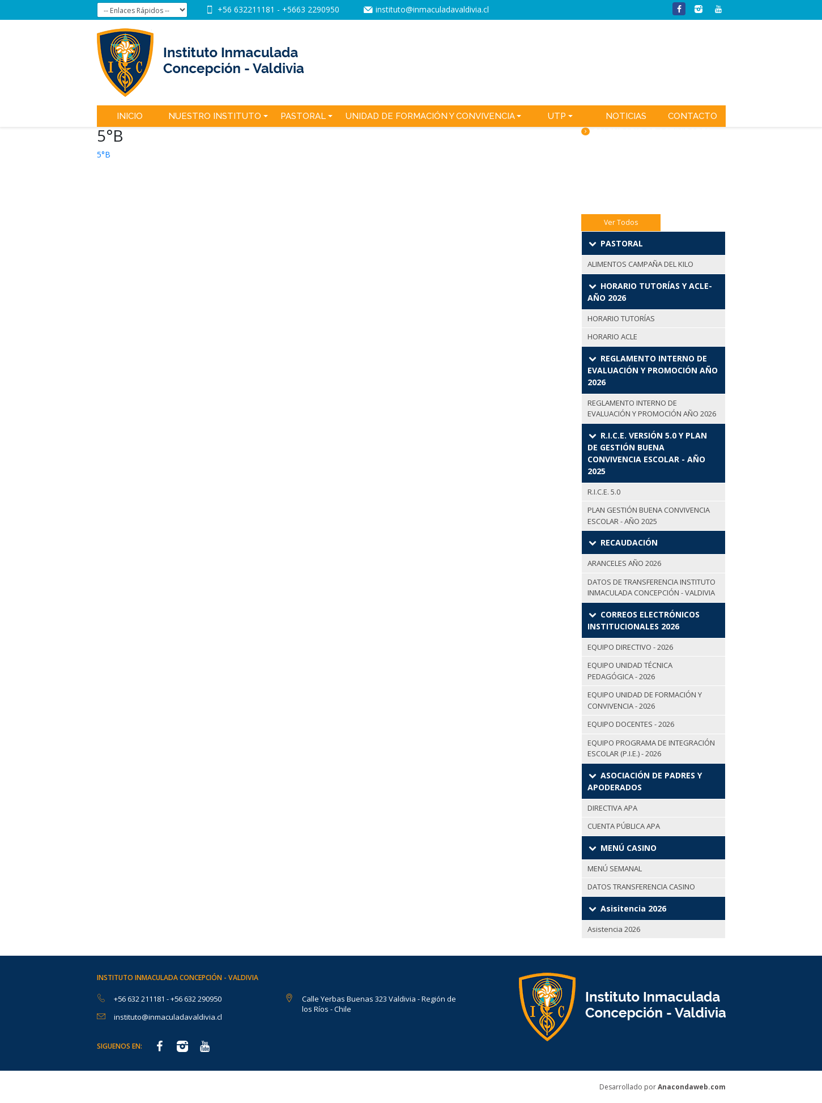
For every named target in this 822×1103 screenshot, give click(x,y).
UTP (557, 116)
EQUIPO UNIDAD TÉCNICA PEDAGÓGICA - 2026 (629, 671)
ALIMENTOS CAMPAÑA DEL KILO (640, 264)
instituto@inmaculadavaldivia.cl (432, 9)
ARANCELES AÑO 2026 (624, 563)
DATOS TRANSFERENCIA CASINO (641, 886)
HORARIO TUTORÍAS (621, 318)
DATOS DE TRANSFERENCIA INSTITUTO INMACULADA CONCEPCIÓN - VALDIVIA (651, 587)
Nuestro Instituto (214, 116)
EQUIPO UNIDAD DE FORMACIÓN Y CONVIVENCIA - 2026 (644, 700)
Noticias (626, 116)
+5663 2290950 (310, 9)
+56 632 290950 (196, 999)
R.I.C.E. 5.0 (603, 492)
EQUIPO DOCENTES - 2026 (630, 724)
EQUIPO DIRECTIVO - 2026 (630, 647)
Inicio (130, 116)
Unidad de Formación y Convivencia (430, 116)
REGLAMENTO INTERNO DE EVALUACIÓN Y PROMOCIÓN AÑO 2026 (651, 408)
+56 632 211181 (140, 999)
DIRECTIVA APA (612, 808)
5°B (103, 154)
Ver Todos (621, 222)
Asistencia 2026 (613, 929)
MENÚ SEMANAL (614, 868)
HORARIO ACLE (612, 336)
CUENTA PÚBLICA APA (623, 826)
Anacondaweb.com (692, 1087)
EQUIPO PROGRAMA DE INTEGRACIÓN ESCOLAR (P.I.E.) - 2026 (651, 748)
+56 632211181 (247, 9)
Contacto (692, 116)
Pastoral (303, 116)
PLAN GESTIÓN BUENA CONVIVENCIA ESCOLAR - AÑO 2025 (648, 515)
